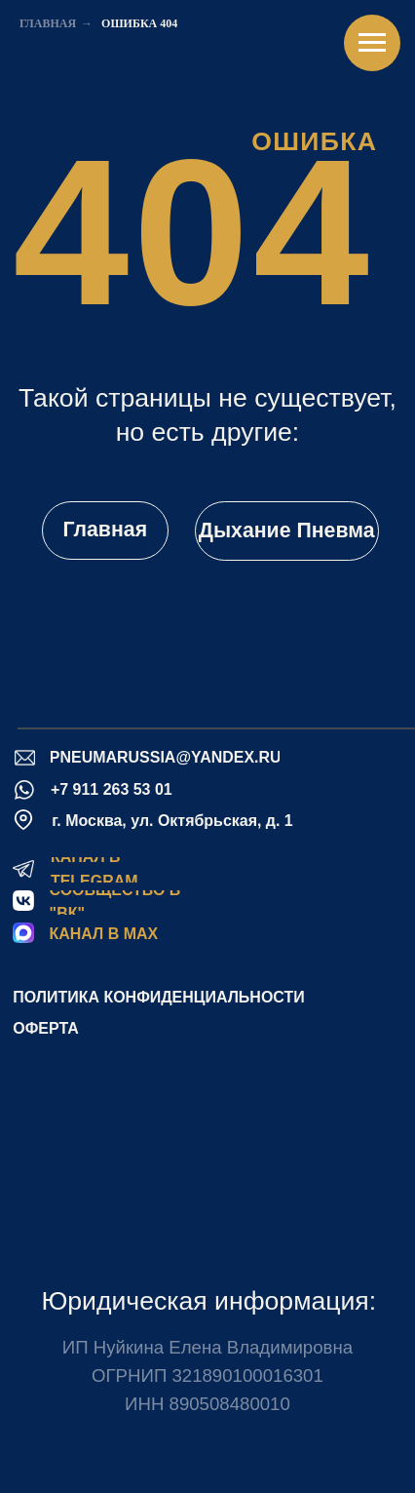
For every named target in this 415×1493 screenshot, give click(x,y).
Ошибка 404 (139, 23)
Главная (47, 23)
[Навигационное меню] (372, 43)
